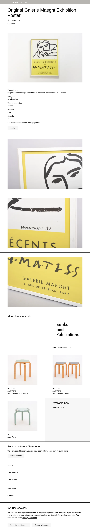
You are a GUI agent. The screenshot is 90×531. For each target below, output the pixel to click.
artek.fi (10, 466)
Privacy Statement (29, 518)
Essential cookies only (18, 525)
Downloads (12, 489)
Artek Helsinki (13, 473)
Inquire (12, 128)
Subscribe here (16, 456)
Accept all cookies (42, 525)
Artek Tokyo (12, 480)
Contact (11, 496)
